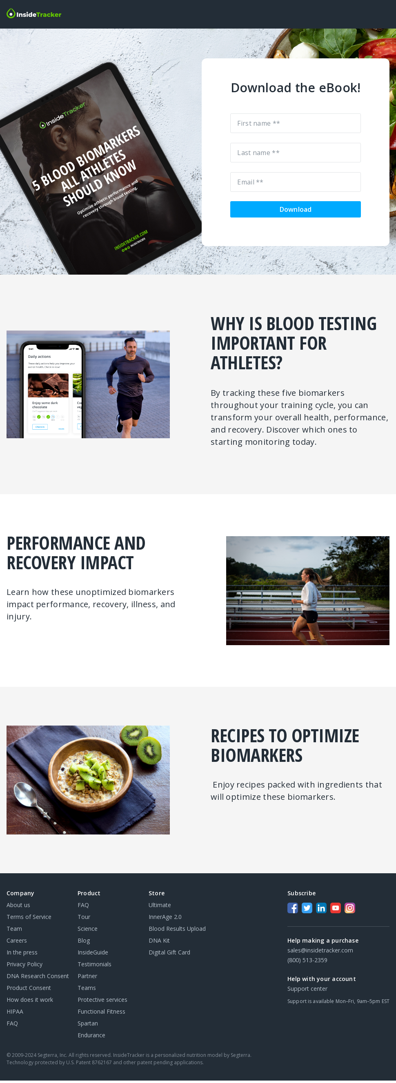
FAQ (12, 1026)
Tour (84, 919)
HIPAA (15, 1014)
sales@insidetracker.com (320, 953)
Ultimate (160, 907)
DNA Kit (159, 943)
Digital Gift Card (169, 955)
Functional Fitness (101, 1014)
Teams (87, 990)
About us (18, 907)
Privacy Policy (24, 966)
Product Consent (29, 990)
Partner (87, 978)
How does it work (30, 1002)
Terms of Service (29, 919)
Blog (84, 943)
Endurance (91, 1037)
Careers (17, 943)
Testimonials (94, 966)
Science (88, 931)
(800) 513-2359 (307, 962)
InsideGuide (93, 955)
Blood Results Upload (177, 931)
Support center (307, 991)
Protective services (102, 1002)
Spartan (88, 1026)
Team (14, 931)
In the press (22, 955)
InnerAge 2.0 (165, 919)
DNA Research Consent (38, 978)
